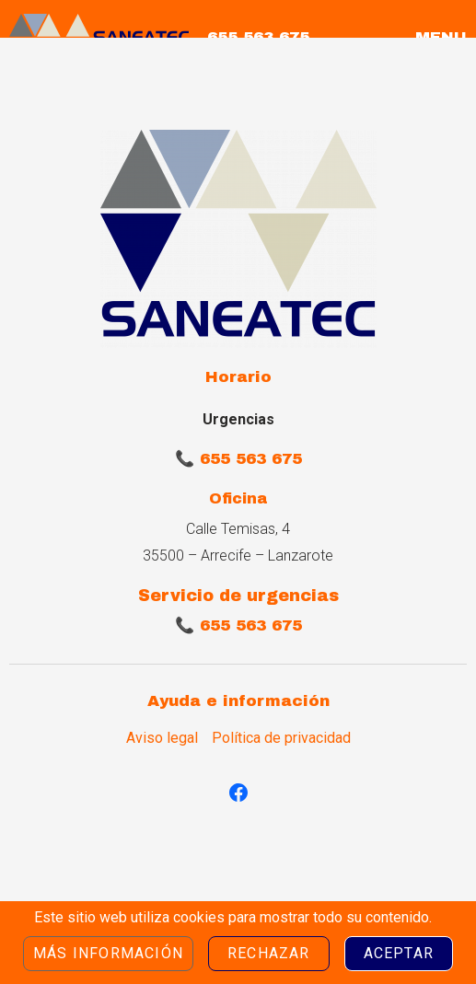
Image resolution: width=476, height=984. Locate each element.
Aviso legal (162, 738)
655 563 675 (258, 37)
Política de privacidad (281, 738)
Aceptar (399, 953)
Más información (108, 953)
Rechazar (268, 953)
